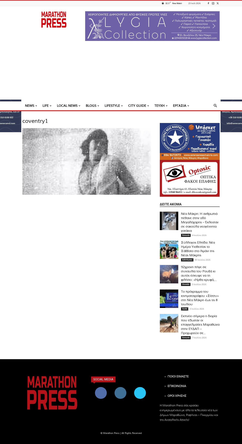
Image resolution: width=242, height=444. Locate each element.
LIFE (47, 105)
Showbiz (185, 284)
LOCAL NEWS (68, 105)
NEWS (31, 105)
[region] (152, 26)
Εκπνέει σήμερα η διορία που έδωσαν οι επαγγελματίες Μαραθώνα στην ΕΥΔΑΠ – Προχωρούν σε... (200, 325)
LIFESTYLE (114, 105)
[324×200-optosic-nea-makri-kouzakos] (190, 178)
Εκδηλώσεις (187, 260)
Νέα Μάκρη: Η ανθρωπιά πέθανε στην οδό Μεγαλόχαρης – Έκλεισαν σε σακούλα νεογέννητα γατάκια (200, 222)
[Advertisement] (121, 74)
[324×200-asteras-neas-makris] (190, 141)
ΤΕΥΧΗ (161, 105)
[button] (152, 26)
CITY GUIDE (138, 105)
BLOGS (92, 105)
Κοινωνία (186, 235)
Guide (184, 309)
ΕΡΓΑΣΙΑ (181, 105)
